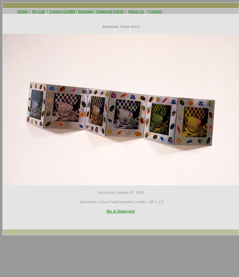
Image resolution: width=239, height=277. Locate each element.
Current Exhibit (62, 11)
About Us (136, 11)
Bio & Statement (121, 211)
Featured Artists (110, 11)
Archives (85, 11)
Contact (155, 11)
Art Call (38, 11)
